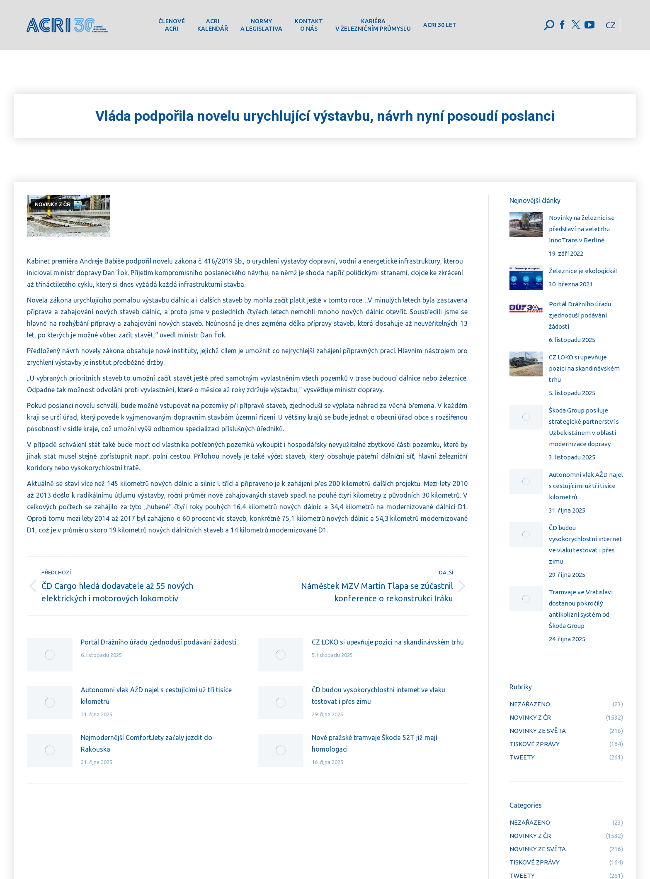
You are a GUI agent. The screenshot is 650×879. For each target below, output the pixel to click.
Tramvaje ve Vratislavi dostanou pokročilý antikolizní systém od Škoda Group (581, 608)
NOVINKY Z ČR (52, 205)
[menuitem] (171, 25)
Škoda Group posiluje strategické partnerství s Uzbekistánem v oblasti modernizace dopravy (584, 427)
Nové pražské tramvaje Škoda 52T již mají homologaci (374, 743)
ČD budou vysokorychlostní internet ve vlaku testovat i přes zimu (378, 695)
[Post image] (50, 654)
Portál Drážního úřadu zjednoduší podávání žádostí (158, 642)
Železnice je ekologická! (583, 270)
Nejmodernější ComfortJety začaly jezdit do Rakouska (146, 743)
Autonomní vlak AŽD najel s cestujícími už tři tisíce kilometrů (156, 695)
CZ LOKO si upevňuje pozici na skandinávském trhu (388, 642)
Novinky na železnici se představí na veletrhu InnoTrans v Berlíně (582, 229)
